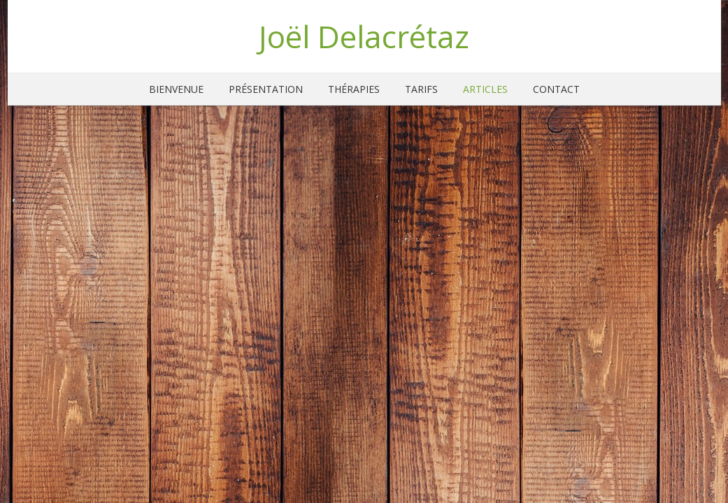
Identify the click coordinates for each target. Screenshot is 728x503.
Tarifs (421, 89)
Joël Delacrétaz (364, 36)
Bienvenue (176, 89)
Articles (485, 89)
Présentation (266, 89)
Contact (556, 89)
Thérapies (354, 89)
